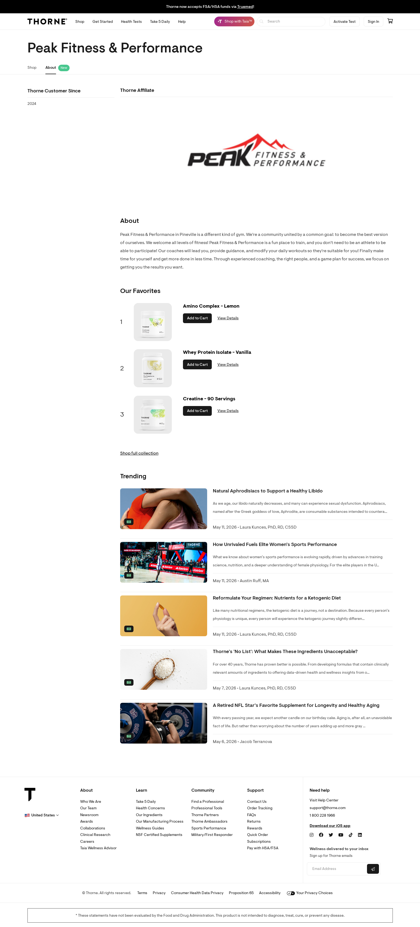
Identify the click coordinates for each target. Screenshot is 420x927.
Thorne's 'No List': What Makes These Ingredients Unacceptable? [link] (285, 651)
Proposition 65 (241, 893)
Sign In (373, 21)
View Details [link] (228, 318)
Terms (142, 893)
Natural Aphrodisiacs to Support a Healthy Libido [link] (268, 491)
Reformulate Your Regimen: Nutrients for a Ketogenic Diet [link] (277, 598)
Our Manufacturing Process (159, 821)
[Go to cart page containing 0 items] (390, 21)
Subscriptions (259, 841)
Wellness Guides (150, 828)
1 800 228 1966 (322, 815)
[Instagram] (311, 835)
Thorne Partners (205, 815)
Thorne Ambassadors (209, 821)
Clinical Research (95, 834)
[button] (41, 815)
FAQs (251, 815)
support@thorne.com (328, 808)
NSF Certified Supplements (159, 834)
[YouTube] (340, 835)
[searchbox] (291, 21)
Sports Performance (208, 828)
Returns (254, 821)
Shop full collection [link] (139, 453)
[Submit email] (373, 869)
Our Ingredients (149, 815)
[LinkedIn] (360, 835)
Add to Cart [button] (197, 318)
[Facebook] (321, 835)
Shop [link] (31, 67)
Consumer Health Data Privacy (197, 893)
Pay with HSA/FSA (262, 848)
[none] (163, 508)
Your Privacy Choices (310, 893)
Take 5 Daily (146, 801)
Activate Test (345, 21)
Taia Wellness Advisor (98, 848)
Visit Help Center (324, 800)
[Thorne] (47, 21)
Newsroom (89, 815)
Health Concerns (150, 808)
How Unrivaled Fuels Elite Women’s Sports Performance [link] (275, 544)
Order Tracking (259, 808)
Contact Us (257, 801)
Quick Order (257, 834)
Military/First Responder (212, 834)
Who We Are (90, 801)
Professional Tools (206, 808)
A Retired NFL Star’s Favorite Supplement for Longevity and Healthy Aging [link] (296, 705)
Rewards (254, 828)
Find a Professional (207, 801)
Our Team (88, 808)
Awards (86, 821)
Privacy (159, 893)
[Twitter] (331, 835)
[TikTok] (351, 835)
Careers (87, 841)
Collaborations (92, 828)
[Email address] (336, 869)
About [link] (50, 67)
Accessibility (270, 893)
